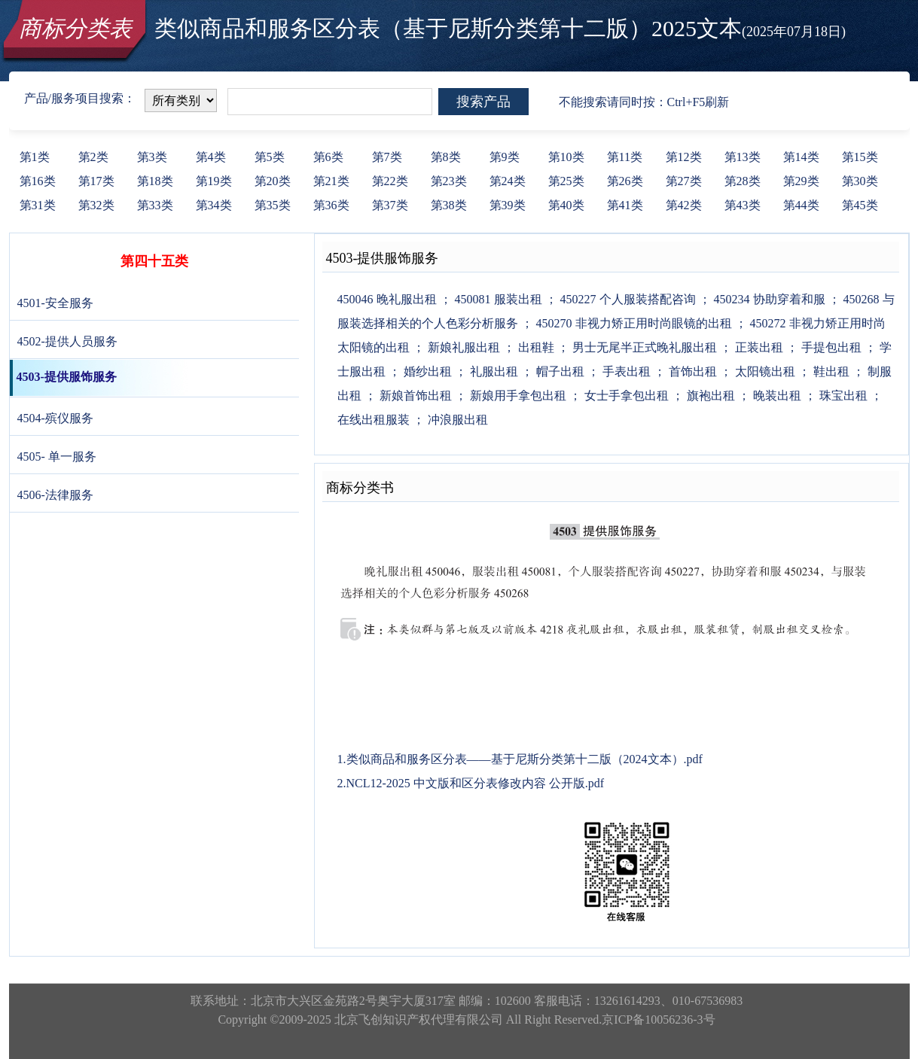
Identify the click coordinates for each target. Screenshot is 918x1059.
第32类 (96, 205)
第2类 (93, 157)
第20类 (273, 181)
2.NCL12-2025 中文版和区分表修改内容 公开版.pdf (471, 783)
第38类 (449, 205)
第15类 (860, 157)
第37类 (390, 205)
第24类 (507, 181)
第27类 (684, 181)
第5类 (270, 157)
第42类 (684, 205)
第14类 (801, 157)
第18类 (155, 181)
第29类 (801, 181)
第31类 (38, 205)
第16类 (38, 181)
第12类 (684, 157)
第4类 (211, 157)
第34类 (214, 205)
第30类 (860, 181)
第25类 (566, 181)
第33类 (155, 205)
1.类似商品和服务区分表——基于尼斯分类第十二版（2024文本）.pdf (520, 759)
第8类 (446, 157)
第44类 (801, 205)
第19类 (214, 181)
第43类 (742, 205)
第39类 (507, 205)
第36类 (331, 205)
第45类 (860, 205)
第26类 (625, 181)
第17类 (96, 181)
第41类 (625, 205)
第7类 (387, 157)
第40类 (566, 205)
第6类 (328, 157)
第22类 (390, 181)
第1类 (35, 157)
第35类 (273, 205)
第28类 (742, 181)
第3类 (152, 157)
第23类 (449, 181)
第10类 (566, 157)
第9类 (504, 157)
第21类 (331, 181)
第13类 (742, 157)
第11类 (624, 157)
